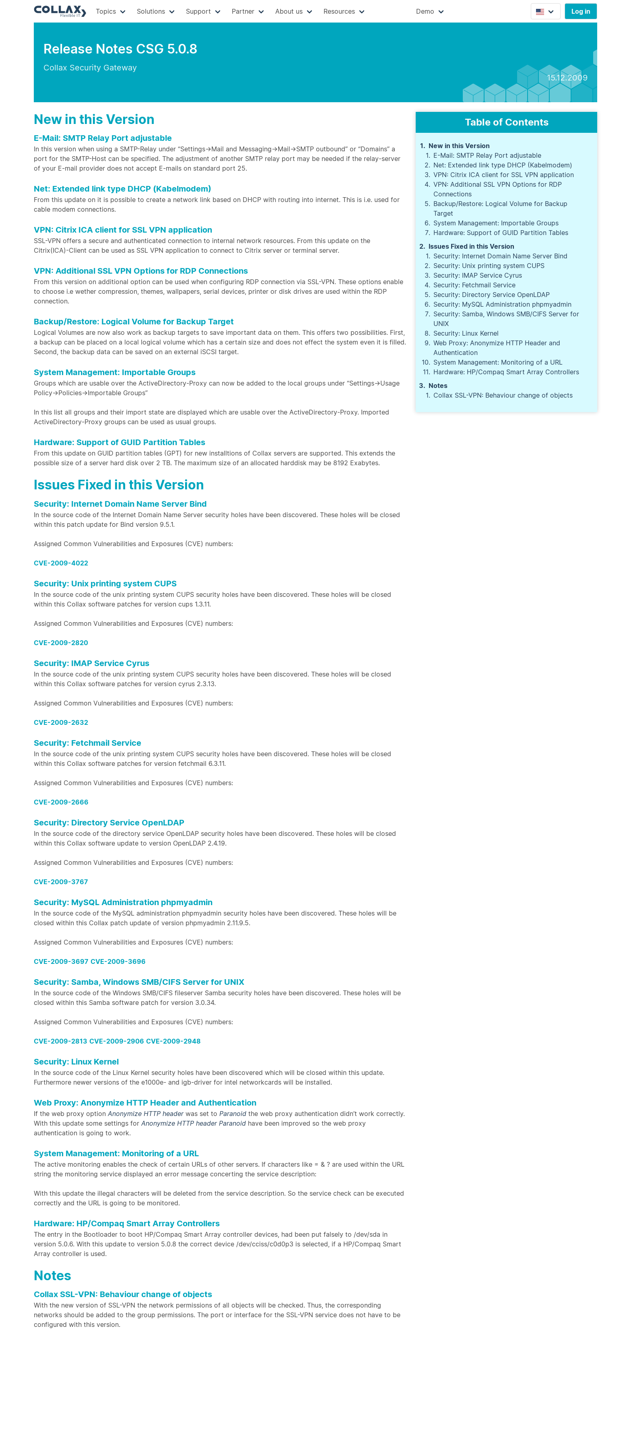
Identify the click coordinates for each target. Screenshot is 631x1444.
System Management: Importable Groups (496, 223)
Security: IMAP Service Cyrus (477, 275)
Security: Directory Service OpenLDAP (491, 295)
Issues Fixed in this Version (471, 246)
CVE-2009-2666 (61, 802)
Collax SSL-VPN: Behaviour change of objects (503, 395)
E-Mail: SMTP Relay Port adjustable (487, 155)
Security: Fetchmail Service (474, 285)
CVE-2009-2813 (60, 1041)
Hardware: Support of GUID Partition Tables (500, 233)
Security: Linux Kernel (466, 333)
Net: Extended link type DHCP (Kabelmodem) (502, 165)
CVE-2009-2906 (116, 1041)
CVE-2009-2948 (173, 1041)
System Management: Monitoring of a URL (498, 362)
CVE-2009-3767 (61, 882)
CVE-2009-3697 (61, 961)
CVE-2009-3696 (118, 961)
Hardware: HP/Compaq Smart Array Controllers (506, 372)
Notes (438, 386)
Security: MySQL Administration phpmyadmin (502, 304)
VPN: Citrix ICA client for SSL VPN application (503, 175)
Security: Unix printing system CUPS (488, 266)
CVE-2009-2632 (61, 722)
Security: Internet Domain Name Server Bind (500, 256)
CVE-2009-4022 (61, 563)
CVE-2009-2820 (61, 643)
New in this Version (459, 146)
